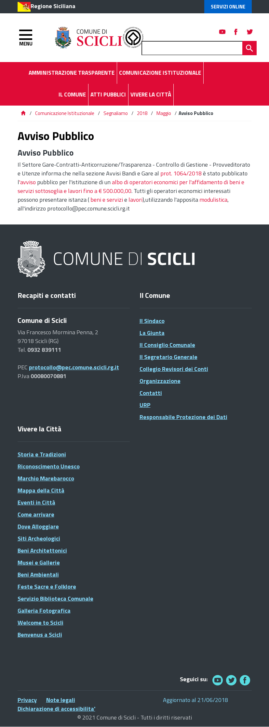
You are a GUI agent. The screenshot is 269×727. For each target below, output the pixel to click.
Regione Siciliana (53, 6)
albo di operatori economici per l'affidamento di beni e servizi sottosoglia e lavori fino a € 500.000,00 (131, 186)
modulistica (213, 199)
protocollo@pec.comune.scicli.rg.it (74, 367)
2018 (142, 113)
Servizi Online (228, 6)
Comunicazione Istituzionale (64, 113)
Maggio (163, 113)
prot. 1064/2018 (181, 173)
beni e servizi (106, 199)
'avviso (27, 182)
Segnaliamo (115, 113)
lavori (135, 199)
